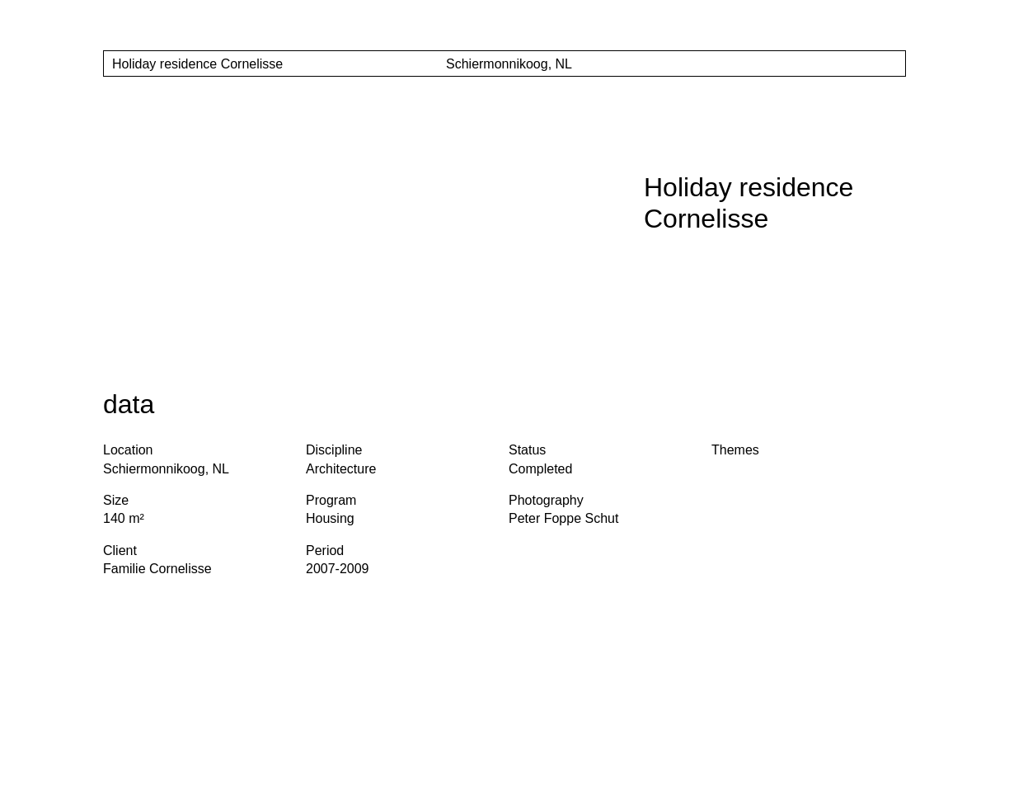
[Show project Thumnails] (855, 64)
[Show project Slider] (888, 64)
